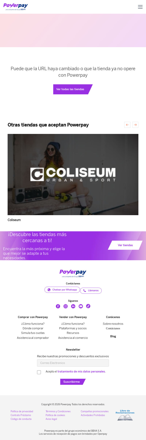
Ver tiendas (125, 245)
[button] (140, 7)
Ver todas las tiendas (70, 89)
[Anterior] (127, 125)
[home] (15, 6)
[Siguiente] (135, 125)
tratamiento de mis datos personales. (82, 371)
